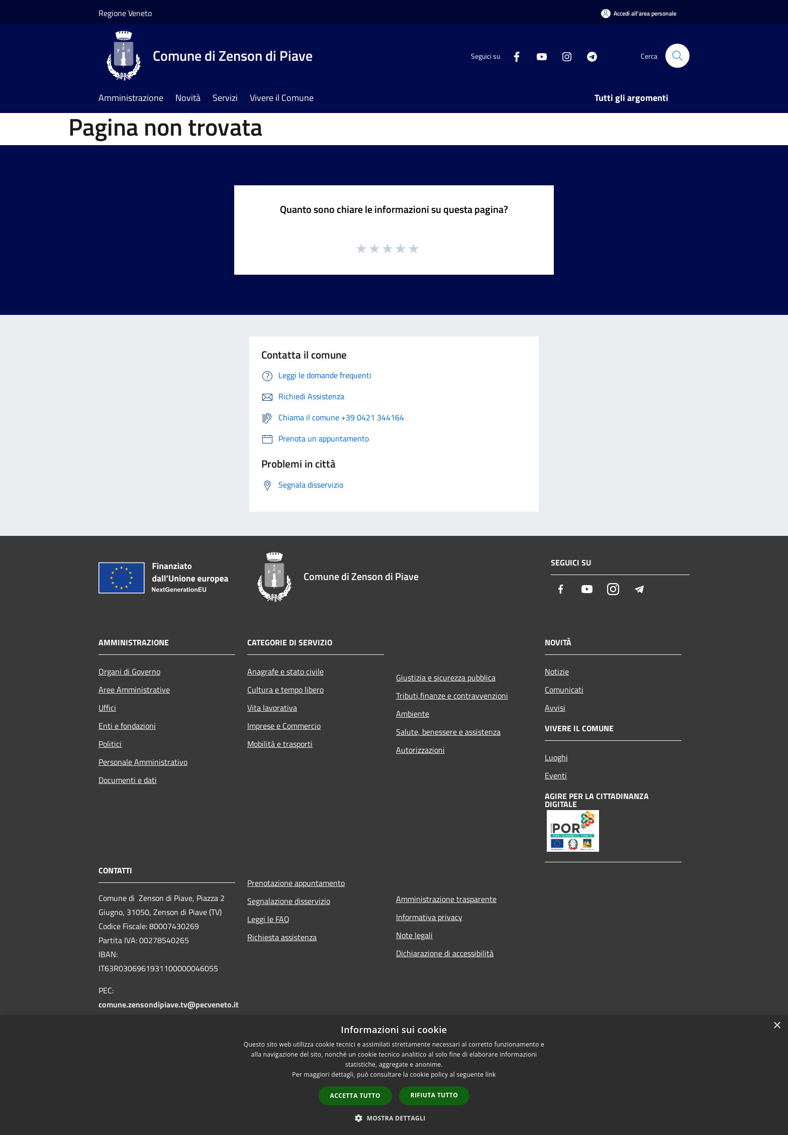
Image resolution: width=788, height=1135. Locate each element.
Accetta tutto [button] (355, 1095)
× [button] (776, 1026)
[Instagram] (563, 55)
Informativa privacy (429, 917)
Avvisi (555, 708)
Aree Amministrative (134, 690)
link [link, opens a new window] (490, 1074)
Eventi (556, 775)
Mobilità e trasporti (280, 744)
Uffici (107, 708)
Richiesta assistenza (282, 937)
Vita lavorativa (272, 708)
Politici (110, 744)
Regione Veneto (125, 13)
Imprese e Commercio (284, 726)
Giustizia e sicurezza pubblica (446, 677)
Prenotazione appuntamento (296, 883)
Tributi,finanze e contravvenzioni (452, 696)
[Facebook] (513, 55)
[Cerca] (677, 56)
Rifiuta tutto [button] (434, 1095)
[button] (394, 1118)
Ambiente (412, 714)
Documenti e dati (127, 780)
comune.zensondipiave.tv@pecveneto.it (168, 1004)
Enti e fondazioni (127, 726)
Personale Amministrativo (142, 762)
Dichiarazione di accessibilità (445, 953)
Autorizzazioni (420, 750)
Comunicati (564, 690)
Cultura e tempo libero (285, 690)
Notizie (557, 671)
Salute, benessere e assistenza (448, 732)
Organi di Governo (129, 671)
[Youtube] (538, 55)
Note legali (414, 935)
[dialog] (394, 1075)
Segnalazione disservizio (288, 901)
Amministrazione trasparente (446, 899)
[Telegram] (588, 55)
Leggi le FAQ (268, 919)
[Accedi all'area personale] (639, 13)
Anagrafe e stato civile (285, 671)
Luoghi (556, 757)
